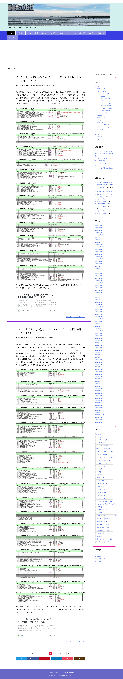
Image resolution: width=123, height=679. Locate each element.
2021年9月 (99, 359)
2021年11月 (99, 355)
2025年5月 (99, 254)
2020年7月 (99, 393)
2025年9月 (99, 244)
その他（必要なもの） (105, 103)
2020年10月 (99, 386)
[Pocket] (67, 658)
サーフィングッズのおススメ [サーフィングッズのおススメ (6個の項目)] (105, 451)
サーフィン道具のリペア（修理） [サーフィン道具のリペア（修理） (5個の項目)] (106, 457)
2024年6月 (99, 280)
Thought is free (70, 675)
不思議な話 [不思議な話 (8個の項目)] (100, 486)
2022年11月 (99, 326)
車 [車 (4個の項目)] (110, 539)
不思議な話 (100, 137)
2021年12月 (99, 352)
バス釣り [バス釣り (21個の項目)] (100, 480)
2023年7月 (99, 307)
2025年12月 (99, 237)
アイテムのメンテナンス (106, 108)
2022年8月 (99, 333)
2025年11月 (99, 239)
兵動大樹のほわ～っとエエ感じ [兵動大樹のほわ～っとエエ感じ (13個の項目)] (106, 515)
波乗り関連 (100, 122)
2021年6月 (99, 367)
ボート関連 (100, 129)
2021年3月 (99, 374)
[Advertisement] (61, 53)
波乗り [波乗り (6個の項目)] (99, 533)
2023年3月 (99, 316)
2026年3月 (99, 230)
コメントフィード (100, 559)
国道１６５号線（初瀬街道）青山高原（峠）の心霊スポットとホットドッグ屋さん (104, 185)
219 (43, 653)
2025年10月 (99, 242)
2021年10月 (99, 357)
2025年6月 (99, 251)
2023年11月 (99, 297)
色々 (34, 85)
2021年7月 (99, 364)
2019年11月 (99, 412)
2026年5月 (99, 225)
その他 (98, 132)
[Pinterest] (44, 658)
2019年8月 (99, 419)
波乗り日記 (100, 115)
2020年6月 (99, 395)
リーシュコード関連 (104, 98)
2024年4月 (99, 285)
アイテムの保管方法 (104, 110)
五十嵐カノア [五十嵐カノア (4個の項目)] (100, 489)
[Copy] (79, 658)
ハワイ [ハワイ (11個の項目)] (99, 475)
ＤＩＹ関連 (98, 120)
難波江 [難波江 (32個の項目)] (99, 542)
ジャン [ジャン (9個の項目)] (99, 469)
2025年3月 (99, 259)
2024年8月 (99, 275)
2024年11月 (99, 268)
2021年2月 (99, 376)
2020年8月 (99, 391)
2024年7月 (99, 278)
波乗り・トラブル (101, 117)
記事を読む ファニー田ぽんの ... (75, 317)
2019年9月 (99, 417)
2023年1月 (99, 321)
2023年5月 (99, 311)
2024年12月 (99, 266)
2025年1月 (99, 263)
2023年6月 (99, 309)
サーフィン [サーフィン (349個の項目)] (101, 442)
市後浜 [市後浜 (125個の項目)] (99, 530)
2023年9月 (99, 302)
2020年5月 (99, 398)
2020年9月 (99, 388)
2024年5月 (99, 283)
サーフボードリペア (103, 125)
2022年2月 (99, 347)
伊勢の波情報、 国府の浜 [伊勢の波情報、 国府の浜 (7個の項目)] (104, 501)
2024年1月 (99, 292)
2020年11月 (99, 383)
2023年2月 (99, 319)
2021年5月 (99, 369)
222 (54, 653)
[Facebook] (33, 658)
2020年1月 (99, 407)
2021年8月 (99, 362)
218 (40, 653)
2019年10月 (99, 415)
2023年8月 (99, 304)
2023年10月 (99, 299)
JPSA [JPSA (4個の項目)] (98, 434)
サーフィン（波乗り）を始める (103, 151)
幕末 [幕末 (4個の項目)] (109, 530)
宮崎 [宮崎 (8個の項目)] (109, 527)
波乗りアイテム (102, 91)
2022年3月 (99, 345)
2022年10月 (99, 328)
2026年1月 (99, 235)
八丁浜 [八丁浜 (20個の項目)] (99, 512)
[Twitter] (21, 658)
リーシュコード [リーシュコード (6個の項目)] (101, 483)
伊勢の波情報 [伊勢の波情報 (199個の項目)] (101, 498)
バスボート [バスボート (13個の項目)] (100, 477)
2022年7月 (99, 335)
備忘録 (30, 85)
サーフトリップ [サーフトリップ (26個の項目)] (101, 463)
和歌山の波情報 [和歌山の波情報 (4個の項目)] (101, 521)
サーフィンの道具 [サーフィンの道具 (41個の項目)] (102, 445)
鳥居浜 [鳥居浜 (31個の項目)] (108, 542)
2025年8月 (99, 247)
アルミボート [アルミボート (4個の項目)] (100, 437)
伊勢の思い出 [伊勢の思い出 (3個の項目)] (100, 495)
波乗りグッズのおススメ (106, 113)
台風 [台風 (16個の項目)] (107, 518)
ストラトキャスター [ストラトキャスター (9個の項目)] (102, 472)
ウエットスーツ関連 (104, 96)
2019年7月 (99, 422)
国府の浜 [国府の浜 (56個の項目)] (100, 527)
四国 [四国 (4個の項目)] (108, 524)
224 (61, 653)
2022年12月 (99, 323)
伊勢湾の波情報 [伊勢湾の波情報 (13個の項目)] (101, 509)
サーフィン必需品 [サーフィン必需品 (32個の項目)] (102, 454)
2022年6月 (99, 338)
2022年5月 (99, 340)
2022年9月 (99, 331)
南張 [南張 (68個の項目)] (98, 518)
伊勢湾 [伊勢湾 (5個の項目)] (99, 507)
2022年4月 (99, 343)
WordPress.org (99, 561)
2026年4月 (99, 227)
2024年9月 (99, 273)
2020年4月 (99, 400)
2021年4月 (99, 371)
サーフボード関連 (104, 93)
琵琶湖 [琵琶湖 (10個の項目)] (99, 536)
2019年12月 (99, 410)
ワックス (101, 101)
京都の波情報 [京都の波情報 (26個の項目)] (101, 492)
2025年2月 (99, 261)
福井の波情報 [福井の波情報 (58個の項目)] (101, 539)
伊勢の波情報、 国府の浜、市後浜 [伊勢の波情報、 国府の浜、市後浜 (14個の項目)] (106, 504)
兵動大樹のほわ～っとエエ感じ (46, 85)
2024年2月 (99, 290)
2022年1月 (99, 350)
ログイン (97, 554)
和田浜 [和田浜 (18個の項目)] (99, 524)
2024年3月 (99, 287)
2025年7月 (99, 249)
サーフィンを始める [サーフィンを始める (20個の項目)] (103, 448)
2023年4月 (99, 314)
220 (47, 653)
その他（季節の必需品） (106, 105)
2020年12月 (99, 381)
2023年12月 (99, 295)
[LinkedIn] (56, 658)
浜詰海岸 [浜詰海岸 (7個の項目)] (108, 533)
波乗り (97, 86)
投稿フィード (98, 556)
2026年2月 (99, 232)
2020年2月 (99, 405)
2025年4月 (99, 256)
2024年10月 (99, 271)
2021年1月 (99, 379)
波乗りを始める (101, 89)
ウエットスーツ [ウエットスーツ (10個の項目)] (101, 440)
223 (58, 653)
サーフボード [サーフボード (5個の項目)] (100, 466)
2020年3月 (99, 403)
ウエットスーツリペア (104, 127)
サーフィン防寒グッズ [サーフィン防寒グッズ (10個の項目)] (103, 460)
